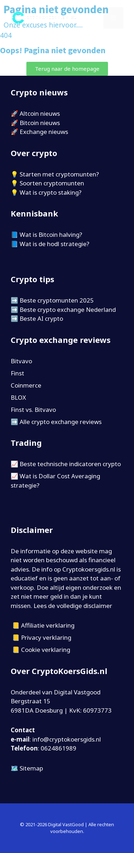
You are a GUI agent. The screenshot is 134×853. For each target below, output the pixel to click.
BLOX (18, 397)
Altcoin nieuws (40, 113)
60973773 (97, 710)
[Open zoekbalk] (93, 18)
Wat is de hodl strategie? (54, 244)
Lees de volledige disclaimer (73, 606)
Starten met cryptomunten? (59, 174)
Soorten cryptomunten (52, 183)
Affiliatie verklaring (47, 625)
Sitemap (31, 768)
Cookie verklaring (45, 649)
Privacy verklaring (46, 637)
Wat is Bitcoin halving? (51, 234)
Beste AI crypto (41, 318)
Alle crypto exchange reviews (61, 422)
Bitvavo (21, 361)
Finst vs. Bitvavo (33, 409)
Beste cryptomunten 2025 (57, 300)
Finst (17, 373)
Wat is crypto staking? (51, 192)
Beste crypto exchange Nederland (68, 309)
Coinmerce (26, 385)
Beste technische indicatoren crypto (70, 464)
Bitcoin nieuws (40, 123)
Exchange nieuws (44, 132)
